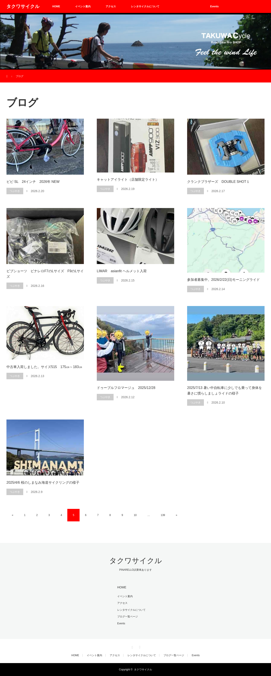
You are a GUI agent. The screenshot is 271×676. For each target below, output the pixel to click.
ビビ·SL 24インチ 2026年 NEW (33, 181)
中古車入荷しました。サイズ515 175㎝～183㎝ (44, 367)
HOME (56, 6)
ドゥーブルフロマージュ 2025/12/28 (126, 388)
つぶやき (15, 191)
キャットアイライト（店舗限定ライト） (128, 179)
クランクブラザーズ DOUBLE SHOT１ (218, 181)
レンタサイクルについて (145, 6)
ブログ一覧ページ (184, 6)
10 (135, 515)
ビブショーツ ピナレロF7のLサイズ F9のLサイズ (45, 273)
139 (163, 515)
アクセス (111, 6)
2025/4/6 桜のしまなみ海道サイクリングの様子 (42, 482)
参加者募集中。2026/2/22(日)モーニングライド (223, 279)
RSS (139, 646)
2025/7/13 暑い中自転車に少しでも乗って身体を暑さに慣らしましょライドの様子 (224, 390)
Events (214, 6)
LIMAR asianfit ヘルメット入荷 (122, 271)
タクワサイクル (23, 6)
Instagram (132, 646)
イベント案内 (83, 6)
